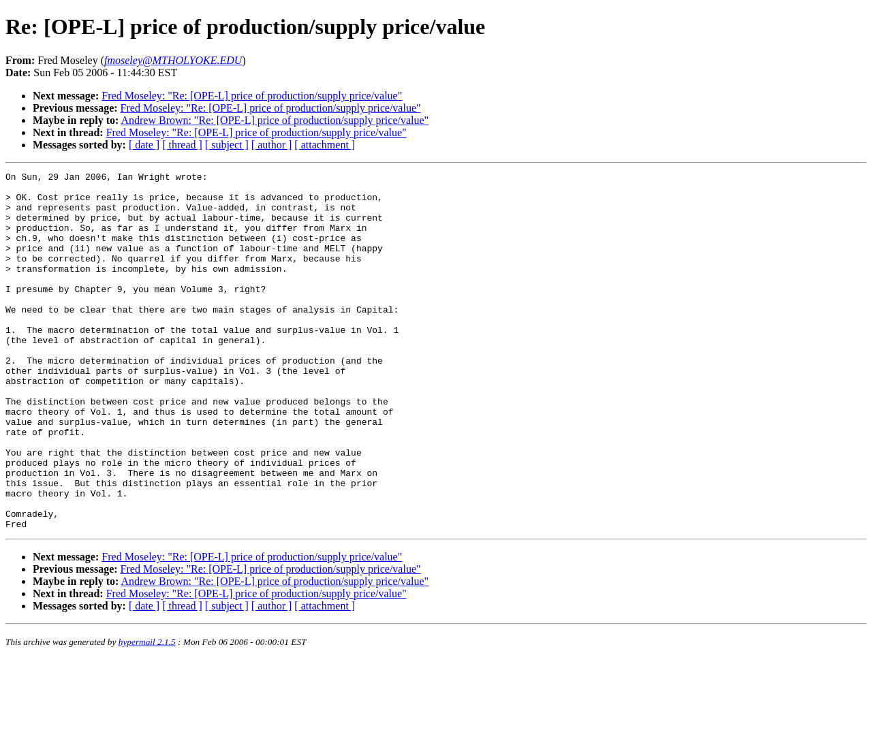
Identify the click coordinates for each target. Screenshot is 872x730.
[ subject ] (227, 144)
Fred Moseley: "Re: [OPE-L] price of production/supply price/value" (252, 95)
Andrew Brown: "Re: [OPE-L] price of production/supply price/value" (275, 120)
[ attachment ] (324, 144)
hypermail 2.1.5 (147, 713)
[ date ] (144, 144)
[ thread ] (182, 144)
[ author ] (271, 144)
